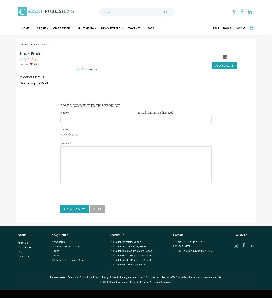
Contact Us (24, 256)
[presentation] (89, 193)
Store (41, 28)
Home (25, 28)
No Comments (86, 69)
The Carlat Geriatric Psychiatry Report (130, 260)
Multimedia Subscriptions (66, 246)
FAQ (20, 251)
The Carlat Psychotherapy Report (127, 264)
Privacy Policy (100, 277)
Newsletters (111, 28)
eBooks (56, 255)
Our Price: (24, 64)
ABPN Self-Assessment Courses (70, 260)
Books (55, 251)
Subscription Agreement (123, 277)
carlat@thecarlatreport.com (188, 241)
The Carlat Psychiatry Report (125, 241)
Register (227, 28)
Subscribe (240, 28)
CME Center (61, 28)
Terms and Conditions (79, 277)
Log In (216, 28)
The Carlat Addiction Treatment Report (130, 251)
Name (64, 112)
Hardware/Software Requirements (180, 277)
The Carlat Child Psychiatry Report (128, 246)
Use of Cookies (146, 277)
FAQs (151, 28)
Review (65, 143)
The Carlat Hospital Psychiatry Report (130, 255)
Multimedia (85, 28)
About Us (23, 242)
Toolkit (134, 28)
